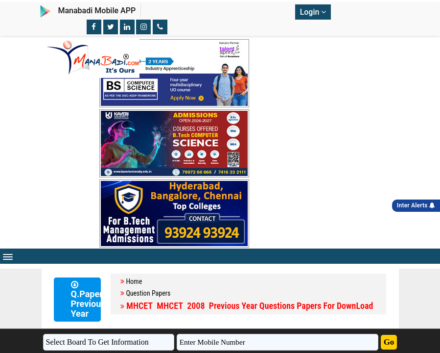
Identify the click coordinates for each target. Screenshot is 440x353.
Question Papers (148, 293)
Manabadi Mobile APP (97, 10)
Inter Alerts (416, 205)
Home (134, 281)
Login (313, 12)
